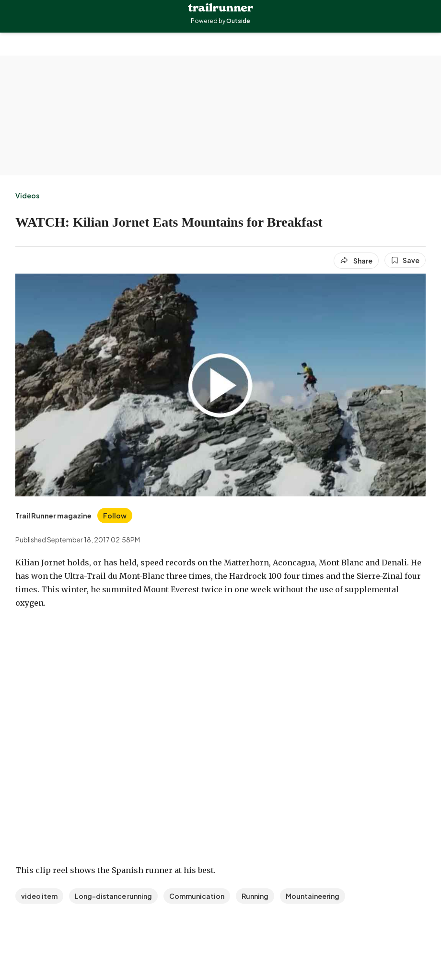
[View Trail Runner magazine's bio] (53, 515)
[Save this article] (405, 260)
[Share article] (356, 261)
